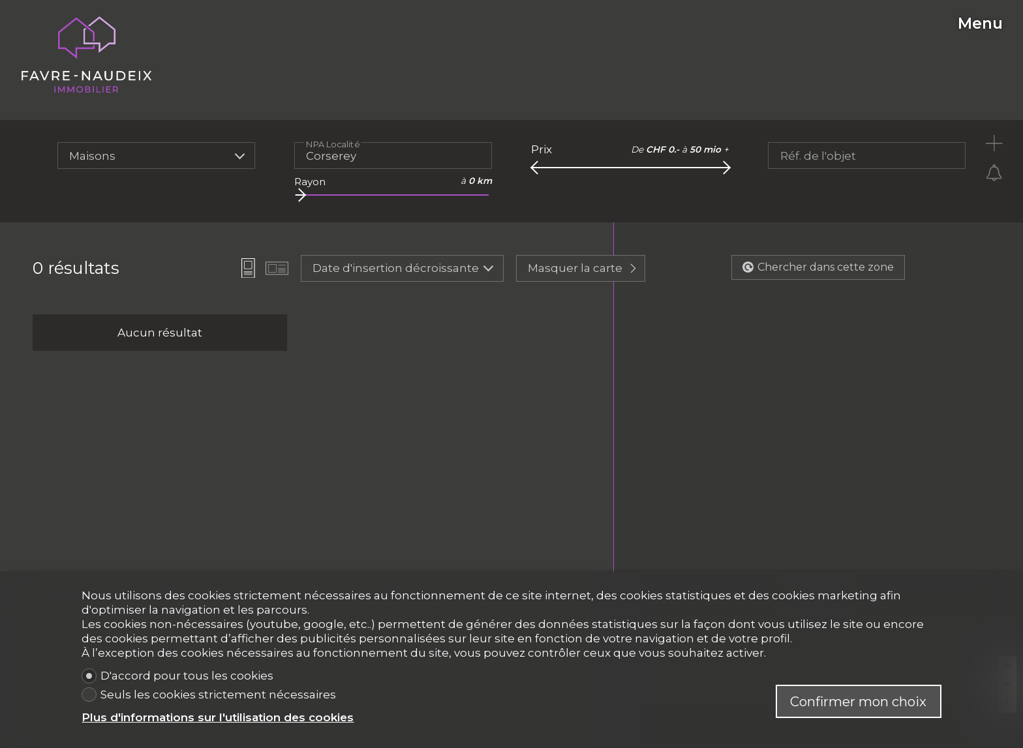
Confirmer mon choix (858, 701)
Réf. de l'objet (818, 155)
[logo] (86, 55)
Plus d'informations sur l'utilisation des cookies (218, 717)
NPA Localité (332, 144)
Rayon (310, 181)
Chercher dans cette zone (818, 267)
